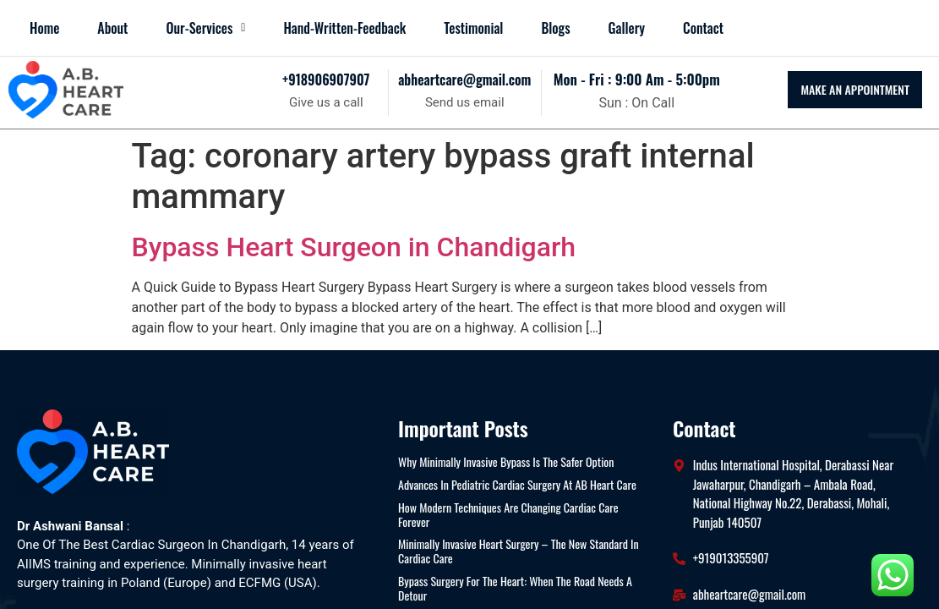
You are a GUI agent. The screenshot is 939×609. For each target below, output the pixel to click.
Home (44, 28)
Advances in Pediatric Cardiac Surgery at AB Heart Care (517, 485)
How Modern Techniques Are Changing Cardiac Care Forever (508, 515)
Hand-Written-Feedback (344, 28)
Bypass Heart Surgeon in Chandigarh (354, 247)
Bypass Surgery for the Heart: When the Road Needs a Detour (515, 588)
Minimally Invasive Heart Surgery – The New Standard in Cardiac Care (518, 551)
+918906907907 (325, 79)
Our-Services (205, 28)
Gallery (627, 28)
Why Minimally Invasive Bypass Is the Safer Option (506, 462)
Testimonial (473, 28)
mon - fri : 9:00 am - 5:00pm (637, 79)
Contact (703, 28)
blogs (555, 28)
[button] (205, 27)
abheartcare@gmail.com (464, 79)
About (112, 28)
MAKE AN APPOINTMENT (854, 89)
